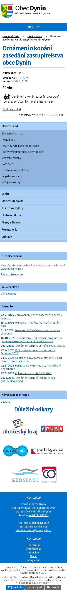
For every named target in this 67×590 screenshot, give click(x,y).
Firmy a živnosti (12, 222)
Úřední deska (35, 36)
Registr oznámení (12, 176)
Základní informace (12, 133)
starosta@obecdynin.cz (33, 526)
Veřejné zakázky (11, 182)
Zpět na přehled (12, 109)
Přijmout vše (15, 587)
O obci (6, 194)
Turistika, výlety (12, 208)
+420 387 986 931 (39, 515)
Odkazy (7, 237)
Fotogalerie (9, 229)
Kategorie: (9, 72)
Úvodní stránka (11, 36)
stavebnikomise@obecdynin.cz (33, 530)
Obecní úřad (10, 126)
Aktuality (33, 552)
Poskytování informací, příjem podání (22, 151)
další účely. (41, 573)
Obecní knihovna (13, 201)
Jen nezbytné (35, 587)
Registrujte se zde (12, 274)
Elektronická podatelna (15, 170)
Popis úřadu (8, 139)
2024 (21, 72)
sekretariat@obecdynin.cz (33, 522)
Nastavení (53, 587)
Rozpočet (7, 164)
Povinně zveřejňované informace (20, 145)
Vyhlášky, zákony (11, 158)
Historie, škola (11, 215)
